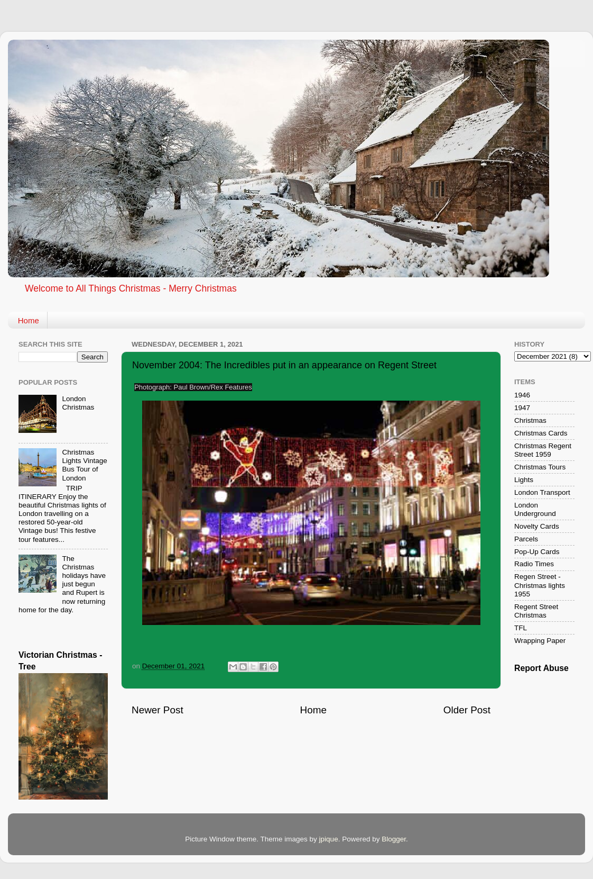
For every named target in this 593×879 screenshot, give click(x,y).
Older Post (466, 709)
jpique (328, 839)
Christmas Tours (540, 467)
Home (28, 320)
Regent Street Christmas (536, 611)
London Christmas (78, 403)
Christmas (530, 420)
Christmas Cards (541, 433)
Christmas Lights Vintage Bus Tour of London (84, 465)
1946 (522, 395)
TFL (520, 628)
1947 (522, 408)
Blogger (394, 839)
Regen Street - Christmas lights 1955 (539, 585)
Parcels (526, 539)
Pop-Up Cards (537, 552)
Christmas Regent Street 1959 (542, 450)
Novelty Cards (536, 526)
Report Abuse (541, 668)
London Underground (535, 509)
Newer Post (157, 709)
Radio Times (534, 564)
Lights (523, 480)
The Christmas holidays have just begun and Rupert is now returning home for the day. (62, 584)
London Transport (542, 492)
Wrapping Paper (540, 641)
